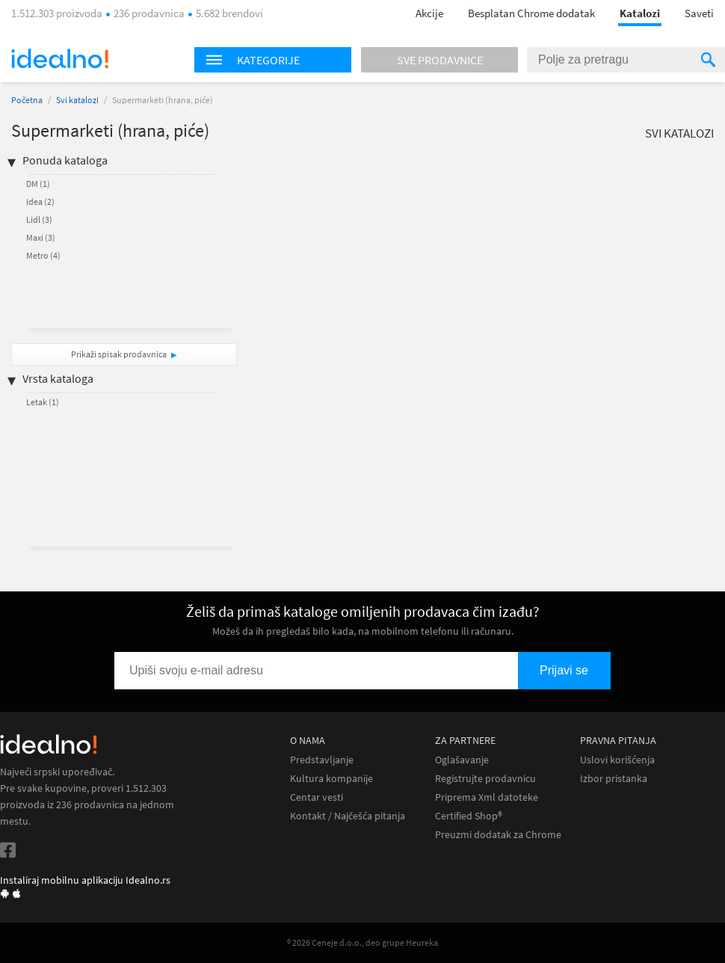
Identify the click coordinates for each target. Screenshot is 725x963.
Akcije (429, 13)
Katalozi (640, 13)
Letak (42, 401)
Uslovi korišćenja (617, 760)
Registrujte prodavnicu (485, 778)
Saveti (699, 13)
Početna (27, 99)
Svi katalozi (77, 99)
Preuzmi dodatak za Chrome (498, 834)
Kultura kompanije (331, 778)
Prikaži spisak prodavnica (119, 354)
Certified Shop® (468, 816)
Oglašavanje (462, 760)
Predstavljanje (322, 760)
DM (38, 183)
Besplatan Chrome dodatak (531, 13)
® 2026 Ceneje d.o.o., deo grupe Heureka (362, 942)
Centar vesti (316, 797)
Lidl (39, 219)
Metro (43, 255)
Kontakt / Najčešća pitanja (347, 816)
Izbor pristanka (613, 778)
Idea (40, 201)
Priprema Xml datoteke (486, 797)
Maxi (40, 237)
